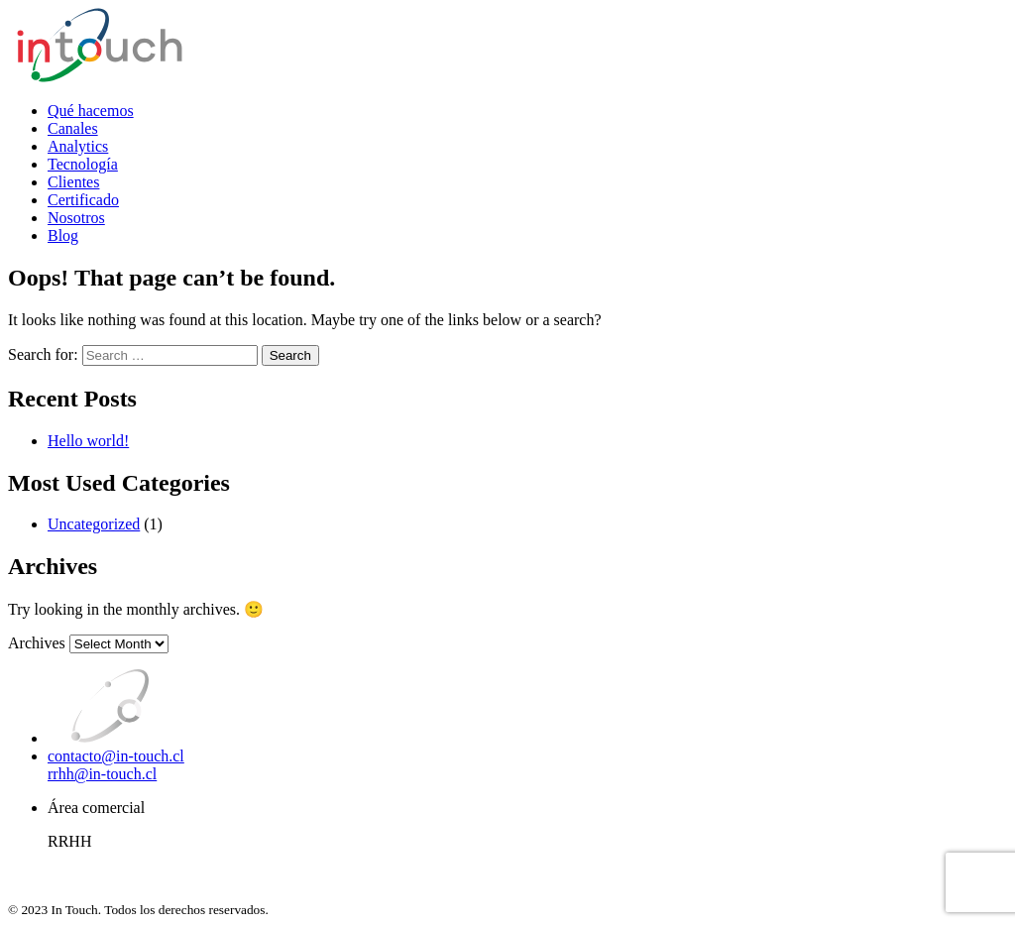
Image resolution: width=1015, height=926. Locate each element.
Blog (63, 235)
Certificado (83, 199)
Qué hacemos (91, 110)
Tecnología (83, 164)
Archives (36, 643)
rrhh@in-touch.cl (102, 773)
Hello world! (88, 440)
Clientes (73, 182)
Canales (73, 128)
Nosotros (76, 217)
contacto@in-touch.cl (116, 756)
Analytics (78, 146)
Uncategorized (94, 524)
